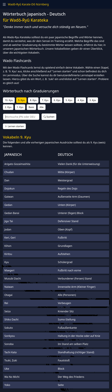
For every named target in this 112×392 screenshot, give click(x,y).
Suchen (48, 116)
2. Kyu (8, 107)
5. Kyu (69, 100)
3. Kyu (92, 100)
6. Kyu (57, 100)
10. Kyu (9, 100)
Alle (42, 107)
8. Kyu (33, 100)
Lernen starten (14, 126)
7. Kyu (45, 100)
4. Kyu (81, 100)
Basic (31, 107)
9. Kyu (21, 100)
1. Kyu (20, 107)
